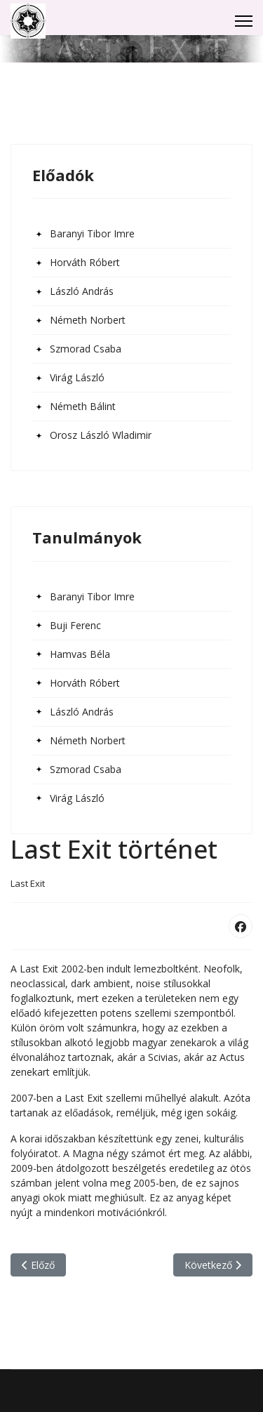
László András (82, 291)
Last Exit (28, 883)
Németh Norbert (88, 319)
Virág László (77, 377)
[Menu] (243, 21)
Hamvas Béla (80, 654)
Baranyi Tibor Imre (92, 233)
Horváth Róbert (85, 262)
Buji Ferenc (75, 625)
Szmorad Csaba (85, 348)
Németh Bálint (83, 406)
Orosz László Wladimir (100, 435)
